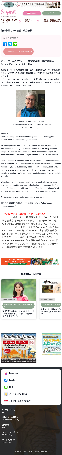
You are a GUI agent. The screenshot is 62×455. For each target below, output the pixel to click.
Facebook (13, 380)
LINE (11, 387)
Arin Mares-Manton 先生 (14, 230)
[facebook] (5, 44)
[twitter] (10, 44)
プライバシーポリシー (31, 433)
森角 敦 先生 (39, 244)
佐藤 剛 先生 (31, 224)
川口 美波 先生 (47, 230)
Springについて (31, 411)
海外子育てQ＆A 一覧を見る (18, 51)
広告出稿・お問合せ (31, 418)
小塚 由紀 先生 (44, 234)
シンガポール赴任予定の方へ (20, 401)
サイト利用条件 (31, 441)
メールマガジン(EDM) (18, 394)
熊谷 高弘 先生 (35, 247)
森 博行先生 (32, 217)
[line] (15, 44)
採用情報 (31, 426)
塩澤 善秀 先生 (39, 237)
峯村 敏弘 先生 (33, 240)
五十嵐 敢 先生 (25, 227)
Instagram (13, 373)
